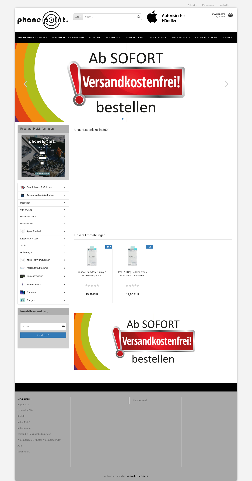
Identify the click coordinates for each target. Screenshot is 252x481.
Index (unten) (24, 428)
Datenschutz (24, 451)
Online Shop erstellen (114, 476)
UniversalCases (134, 37)
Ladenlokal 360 (25, 410)
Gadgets (27, 300)
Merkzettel (224, 5)
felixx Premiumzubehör (35, 260)
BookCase (94, 37)
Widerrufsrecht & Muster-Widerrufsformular (39, 440)
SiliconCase (113, 37)
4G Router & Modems (34, 268)
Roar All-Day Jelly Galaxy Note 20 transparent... (92, 274)
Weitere (227, 37)
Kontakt (21, 416)
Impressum (23, 404)
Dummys (28, 292)
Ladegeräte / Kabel (206, 37)
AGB (20, 445)
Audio (23, 245)
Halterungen (26, 252)
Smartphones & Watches (32, 37)
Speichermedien (31, 276)
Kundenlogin (208, 5)
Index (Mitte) (24, 422)
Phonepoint (140, 400)
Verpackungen (30, 284)
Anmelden (43, 335)
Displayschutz (157, 37)
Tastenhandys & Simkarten (68, 37)
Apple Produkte (181, 37)
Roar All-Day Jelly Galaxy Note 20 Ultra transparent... (132, 274)
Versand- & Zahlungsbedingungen (34, 434)
